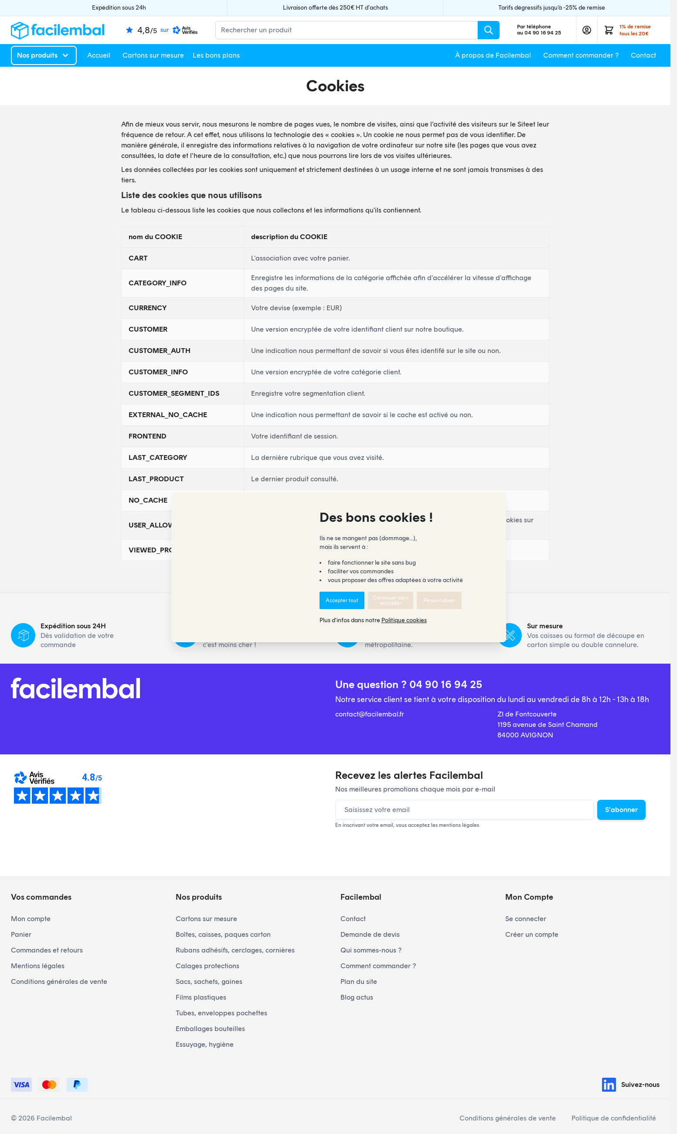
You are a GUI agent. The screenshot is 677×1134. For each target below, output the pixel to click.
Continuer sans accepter (390, 600)
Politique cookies (404, 620)
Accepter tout (342, 600)
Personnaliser (439, 600)
